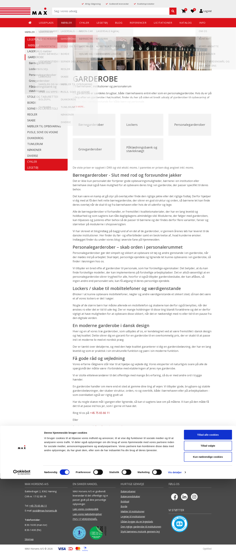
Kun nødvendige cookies (208, 533)
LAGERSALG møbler (39, 51)
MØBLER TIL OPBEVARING (44, 126)
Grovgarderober (39, 81)
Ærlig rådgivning (93, 4)
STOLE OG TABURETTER (42, 97)
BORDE (31, 103)
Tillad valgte (208, 522)
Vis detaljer (175, 549)
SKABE (31, 120)
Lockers (34, 69)
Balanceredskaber (130, 499)
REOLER (32, 114)
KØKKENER (34, 150)
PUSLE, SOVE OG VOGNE (42, 132)
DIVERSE (32, 156)
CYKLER (32, 162)
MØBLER (30, 32)
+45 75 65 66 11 (100, 416)
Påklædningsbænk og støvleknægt (43, 89)
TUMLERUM (35, 144)
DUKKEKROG (35, 138)
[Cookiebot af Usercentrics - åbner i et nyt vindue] (22, 549)
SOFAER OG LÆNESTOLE (42, 108)
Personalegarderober (42, 75)
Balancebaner (128, 494)
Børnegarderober (40, 63)
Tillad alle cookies (208, 511)
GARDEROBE (46, 32)
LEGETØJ (32, 167)
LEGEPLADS (34, 39)
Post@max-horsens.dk (109, 430)
